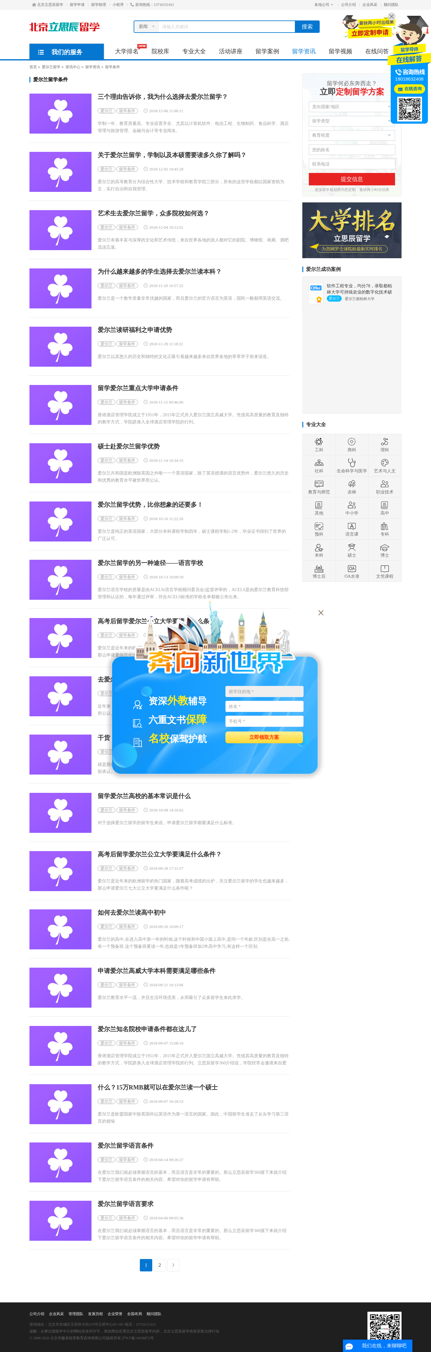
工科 (319, 444)
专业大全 (194, 51)
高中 (384, 508)
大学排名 (130, 49)
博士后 (319, 571)
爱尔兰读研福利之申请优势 (135, 330)
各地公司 (323, 4)
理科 (384, 444)
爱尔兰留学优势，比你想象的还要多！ (150, 504)
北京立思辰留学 (47, 4)
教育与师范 (319, 486)
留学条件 (112, 67)
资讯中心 (72, 67)
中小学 (351, 508)
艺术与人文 (385, 465)
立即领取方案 (264, 737)
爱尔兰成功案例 (323, 269)
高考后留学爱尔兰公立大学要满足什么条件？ (160, 854)
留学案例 (267, 51)
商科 (352, 444)
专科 (384, 529)
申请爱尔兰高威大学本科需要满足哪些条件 (157, 971)
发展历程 (95, 1314)
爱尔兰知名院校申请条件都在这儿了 (147, 1029)
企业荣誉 (115, 1314)
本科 (319, 550)
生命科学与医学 (352, 465)
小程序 (118, 4)
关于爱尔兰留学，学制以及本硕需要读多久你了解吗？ (172, 155)
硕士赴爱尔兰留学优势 (129, 446)
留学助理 (98, 4)
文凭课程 (384, 571)
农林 (352, 486)
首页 (33, 67)
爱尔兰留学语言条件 (125, 1145)
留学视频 (340, 51)
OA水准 (351, 571)
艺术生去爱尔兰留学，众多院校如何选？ (153, 213)
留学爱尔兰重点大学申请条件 (138, 388)
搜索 (307, 27)
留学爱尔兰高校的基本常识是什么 (144, 796)
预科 (319, 529)
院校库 (160, 51)
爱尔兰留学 (51, 67)
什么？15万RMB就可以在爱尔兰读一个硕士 (158, 1087)
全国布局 (134, 1314)
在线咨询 (413, 88)
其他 (319, 508)
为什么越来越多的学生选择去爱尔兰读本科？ (160, 271)
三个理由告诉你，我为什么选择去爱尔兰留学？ (163, 97)
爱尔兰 (106, 110)
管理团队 (76, 1314)
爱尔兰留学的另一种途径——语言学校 (150, 563)
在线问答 (377, 51)
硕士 (352, 550)
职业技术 (384, 486)
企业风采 (369, 4)
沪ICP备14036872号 (138, 1338)
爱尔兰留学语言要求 (125, 1204)
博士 (384, 550)
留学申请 (77, 4)
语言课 (351, 529)
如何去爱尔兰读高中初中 (132, 912)
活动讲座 (230, 51)
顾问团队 (391, 4)
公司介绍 (348, 4)
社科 (319, 465)
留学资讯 (304, 51)
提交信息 (352, 179)
